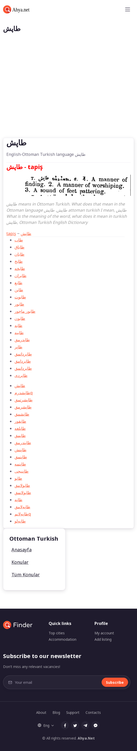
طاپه (18, 499)
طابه (18, 325)
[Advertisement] (68, 99)
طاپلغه (20, 428)
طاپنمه (20, 464)
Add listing (103, 639)
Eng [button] (43, 725)
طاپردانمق (23, 368)
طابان (19, 254)
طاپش (26, 233)
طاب (19, 240)
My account (104, 633)
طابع (18, 282)
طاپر (18, 347)
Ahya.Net (86, 738)
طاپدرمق (22, 340)
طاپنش (20, 450)
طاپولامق (22, 485)
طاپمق (20, 435)
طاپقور (20, 421)
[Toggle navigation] (127, 9)
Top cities (57, 633)
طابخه (20, 268)
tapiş (11, 233)
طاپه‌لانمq (23, 514)
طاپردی (21, 375)
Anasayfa (21, 550)
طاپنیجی (22, 471)
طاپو (18, 478)
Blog (56, 712)
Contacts (93, 712)
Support (72, 712)
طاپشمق (22, 414)
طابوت (20, 297)
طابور (19, 304)
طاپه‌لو (20, 521)
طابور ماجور (25, 311)
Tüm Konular (25, 574)
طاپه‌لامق (22, 507)
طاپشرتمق (24, 400)
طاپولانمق (23, 492)
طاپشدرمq (24, 392)
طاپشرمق (23, 407)
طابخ (19, 261)
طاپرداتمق (23, 354)
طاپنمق (21, 457)
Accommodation (62, 639)
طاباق (19, 247)
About (41, 712)
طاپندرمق (23, 442)
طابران (20, 275)
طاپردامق (23, 361)
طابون (20, 318)
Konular (20, 562)
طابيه (19, 332)
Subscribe (115, 682)
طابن (19, 290)
